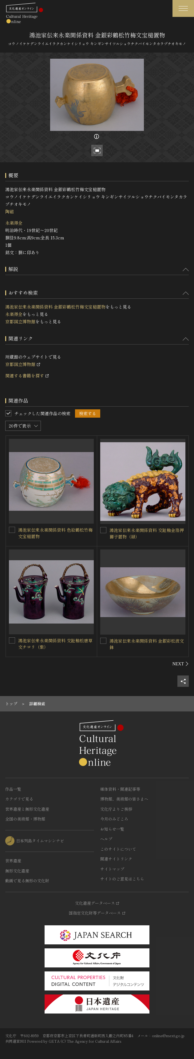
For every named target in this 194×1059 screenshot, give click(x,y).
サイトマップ (112, 869)
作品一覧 (13, 789)
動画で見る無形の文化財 (27, 881)
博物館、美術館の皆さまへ (124, 799)
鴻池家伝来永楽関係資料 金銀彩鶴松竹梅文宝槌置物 (55, 307)
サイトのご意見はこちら (122, 879)
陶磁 (9, 211)
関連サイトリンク (116, 859)
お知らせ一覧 (112, 829)
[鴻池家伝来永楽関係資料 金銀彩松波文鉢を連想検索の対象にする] (103, 641)
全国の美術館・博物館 (25, 819)
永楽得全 (13, 223)
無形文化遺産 (17, 871)
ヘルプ (106, 839)
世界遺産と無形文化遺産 (27, 809)
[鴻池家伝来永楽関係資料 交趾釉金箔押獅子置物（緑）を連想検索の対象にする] (103, 530)
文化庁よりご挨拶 (116, 809)
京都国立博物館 (20, 321)
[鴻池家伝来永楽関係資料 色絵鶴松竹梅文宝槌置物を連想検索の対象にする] (12, 530)
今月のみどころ (114, 819)
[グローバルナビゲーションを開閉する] (183, 8)
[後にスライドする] (180, 664)
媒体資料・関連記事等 (120, 789)
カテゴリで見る (19, 799)
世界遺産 (13, 861)
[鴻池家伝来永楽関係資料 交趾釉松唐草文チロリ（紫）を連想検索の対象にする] (12, 640)
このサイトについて (118, 849)
